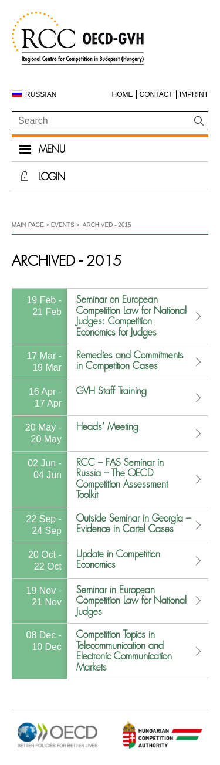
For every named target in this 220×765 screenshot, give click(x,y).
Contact (156, 94)
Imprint (194, 94)
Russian (40, 94)
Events (63, 225)
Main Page (28, 225)
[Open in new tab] (57, 747)
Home (122, 94)
